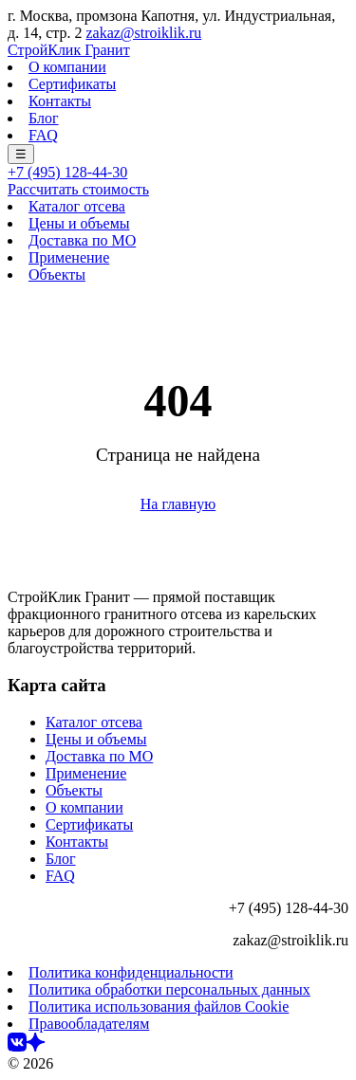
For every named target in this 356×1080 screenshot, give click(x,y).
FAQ (43, 135)
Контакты (59, 101)
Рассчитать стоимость (78, 189)
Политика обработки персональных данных (169, 989)
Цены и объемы (79, 223)
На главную (178, 504)
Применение (68, 257)
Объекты (56, 274)
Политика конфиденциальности (131, 972)
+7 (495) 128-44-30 (67, 172)
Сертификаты (72, 84)
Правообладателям (88, 1024)
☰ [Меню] (21, 154)
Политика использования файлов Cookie (158, 1006)
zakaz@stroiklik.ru (143, 33)
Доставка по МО (82, 240)
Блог (43, 118)
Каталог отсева (76, 206)
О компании (67, 67)
